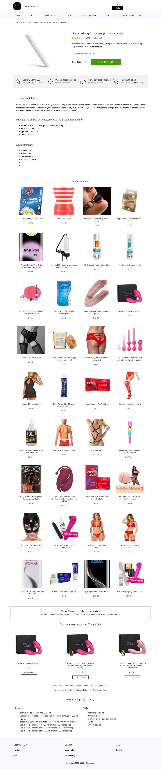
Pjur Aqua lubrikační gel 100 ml (96, 592)
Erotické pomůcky (32, 22)
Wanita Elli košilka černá (31, 404)
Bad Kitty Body (96, 450)
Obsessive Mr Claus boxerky (64, 450)
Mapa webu (69, 750)
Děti (107, 15)
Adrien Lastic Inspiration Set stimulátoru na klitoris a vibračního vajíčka (64, 499)
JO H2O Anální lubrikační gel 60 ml (97, 265)
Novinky (17, 750)
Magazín (68, 745)
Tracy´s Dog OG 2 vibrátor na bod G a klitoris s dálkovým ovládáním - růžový (80, 666)
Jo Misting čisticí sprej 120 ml (130, 265)
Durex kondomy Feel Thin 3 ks (97, 404)
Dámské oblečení (50, 15)
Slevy (16, 755)
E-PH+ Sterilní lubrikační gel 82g (64, 592)
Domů (17, 15)
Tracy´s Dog (101, 690)
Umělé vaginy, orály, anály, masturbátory (105, 614)
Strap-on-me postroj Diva (31, 358)
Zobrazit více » (96, 47)
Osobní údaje (70, 755)
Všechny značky (20, 745)
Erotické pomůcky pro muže (80, 614)
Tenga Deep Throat (64, 219)
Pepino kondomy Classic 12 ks (31, 219)
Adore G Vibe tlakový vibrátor (130, 311)
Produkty (22, 22)
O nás (118, 745)
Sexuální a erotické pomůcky (132, 15)
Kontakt (119, 750)
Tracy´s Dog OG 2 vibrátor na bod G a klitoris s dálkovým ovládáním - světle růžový (132, 666)
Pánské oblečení (88, 15)
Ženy (31, 15)
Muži (69, 15)
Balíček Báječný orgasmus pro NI (129, 592)
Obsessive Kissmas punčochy (129, 404)
